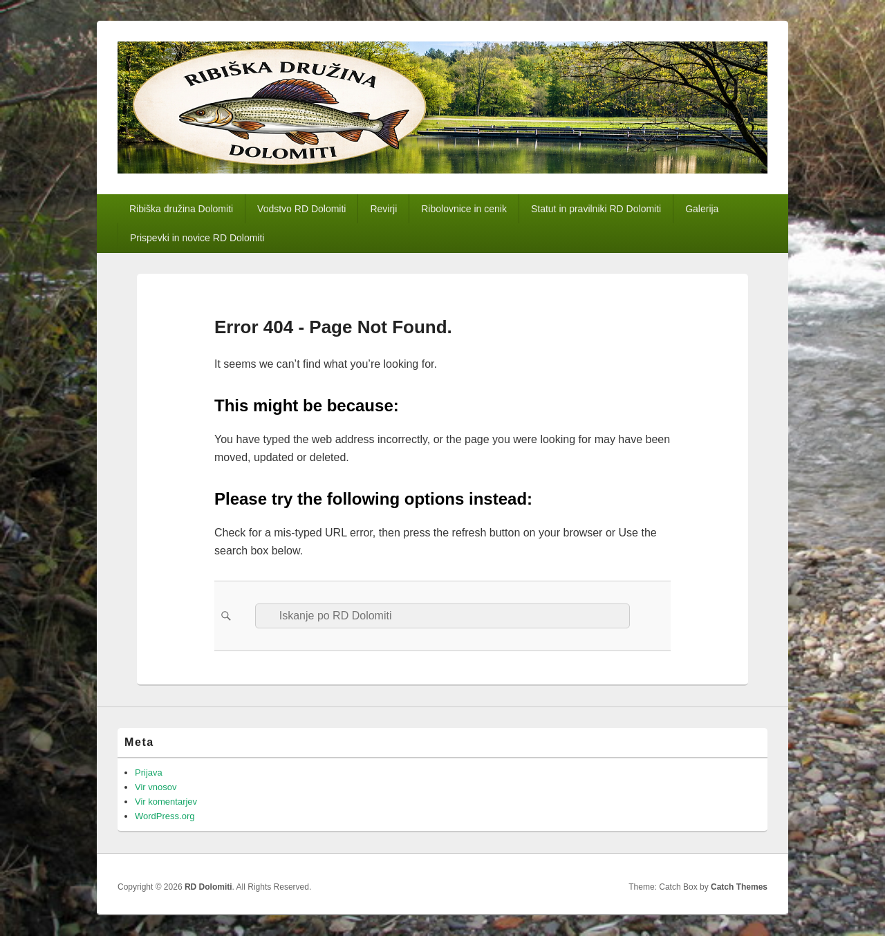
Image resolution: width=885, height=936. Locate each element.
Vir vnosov (155, 787)
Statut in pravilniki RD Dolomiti (596, 208)
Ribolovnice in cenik (464, 208)
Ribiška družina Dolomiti (181, 208)
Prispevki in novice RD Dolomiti (197, 237)
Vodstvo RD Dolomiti (301, 208)
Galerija (701, 208)
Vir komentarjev (166, 801)
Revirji (383, 208)
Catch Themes (739, 887)
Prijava (148, 772)
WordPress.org (164, 816)
